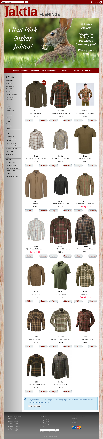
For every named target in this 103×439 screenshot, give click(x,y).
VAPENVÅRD (9, 173)
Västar (8, 128)
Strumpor (8, 119)
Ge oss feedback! (77, 424)
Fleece (8, 106)
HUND (7, 157)
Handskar (8, 108)
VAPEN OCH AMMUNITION (10, 77)
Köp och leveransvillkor (78, 417)
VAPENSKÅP (9, 154)
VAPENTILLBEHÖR (11, 146)
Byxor (8, 104)
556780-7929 (12, 418)
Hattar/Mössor (9, 110)
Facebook (74, 420)
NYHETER (9, 83)
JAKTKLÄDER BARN (12, 168)
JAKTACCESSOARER (12, 165)
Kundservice (78, 70)
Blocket (74, 422)
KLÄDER (8, 91)
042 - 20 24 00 (12, 428)
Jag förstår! (37, 406)
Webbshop (35, 70)
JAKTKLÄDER (10, 97)
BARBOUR (9, 89)
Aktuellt (16, 70)
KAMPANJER (9, 80)
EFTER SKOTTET (10, 162)
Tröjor (8, 123)
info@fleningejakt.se (14, 430)
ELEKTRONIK (10, 136)
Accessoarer (9, 99)
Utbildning (66, 70)
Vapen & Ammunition (50, 70)
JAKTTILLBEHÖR (11, 143)
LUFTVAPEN (9, 151)
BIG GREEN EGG (10, 86)
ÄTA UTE (8, 160)
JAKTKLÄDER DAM (11, 94)
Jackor (8, 113)
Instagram (74, 418)
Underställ (9, 126)
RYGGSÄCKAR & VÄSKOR (11, 139)
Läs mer (31, 406)
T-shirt (8, 121)
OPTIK (8, 133)
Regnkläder (9, 115)
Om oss (88, 70)
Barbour (24, 70)
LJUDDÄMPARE (10, 171)
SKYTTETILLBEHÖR (11, 148)
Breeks (8, 102)
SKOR (7, 130)
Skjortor (8, 117)
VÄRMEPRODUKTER (12, 176)
